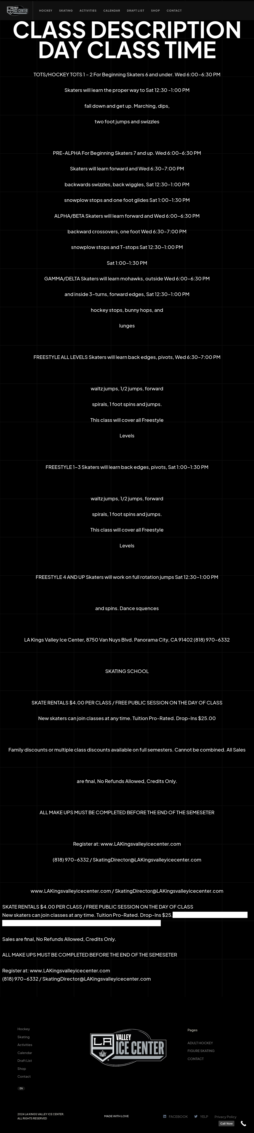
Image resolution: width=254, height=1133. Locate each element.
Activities (24, 1044)
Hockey (23, 1029)
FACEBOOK (175, 1116)
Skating (23, 1037)
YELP (201, 1116)
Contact (24, 1076)
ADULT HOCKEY (200, 1043)
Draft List (24, 1060)
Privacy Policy (225, 1116)
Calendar (24, 1052)
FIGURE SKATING (201, 1050)
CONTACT (196, 1058)
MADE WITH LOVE (116, 1116)
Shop (21, 1068)
